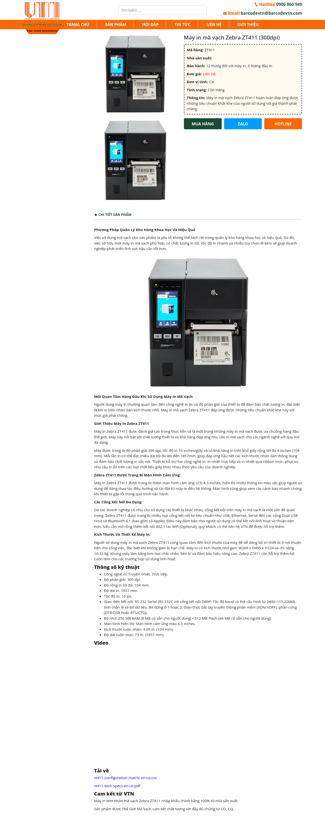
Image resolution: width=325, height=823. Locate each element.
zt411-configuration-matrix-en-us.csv (125, 777)
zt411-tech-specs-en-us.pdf (117, 785)
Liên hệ (213, 24)
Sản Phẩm (115, 24)
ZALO (243, 124)
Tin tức (182, 24)
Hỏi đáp (150, 24)
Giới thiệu (248, 24)
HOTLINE (283, 124)
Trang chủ (77, 24)
